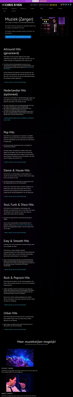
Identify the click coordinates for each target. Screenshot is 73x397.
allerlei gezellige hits (44, 363)
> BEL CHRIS (33, 5)
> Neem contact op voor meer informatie (14, 82)
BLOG (4, 11)
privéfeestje (28, 225)
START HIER (4, 8)
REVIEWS (51, 8)
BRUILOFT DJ (23, 8)
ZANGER (32, 8)
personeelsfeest (19, 225)
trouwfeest (29, 67)
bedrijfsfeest (6, 69)
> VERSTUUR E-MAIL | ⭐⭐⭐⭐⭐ (47, 5)
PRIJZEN (60, 8)
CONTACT (14, 11)
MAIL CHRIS (35, 1)
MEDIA (41, 8)
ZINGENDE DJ (14, 8)
